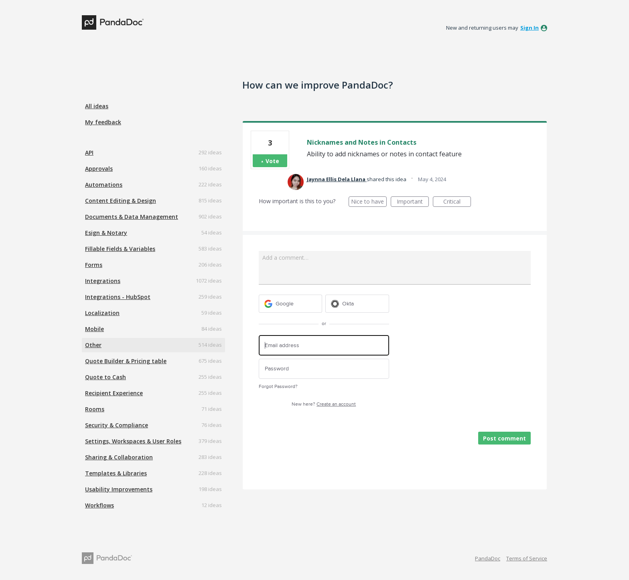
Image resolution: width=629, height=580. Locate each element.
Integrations (102, 281)
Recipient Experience (114, 393)
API (89, 152)
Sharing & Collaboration (119, 457)
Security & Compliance (116, 425)
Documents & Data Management (131, 216)
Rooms (94, 409)
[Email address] (324, 345)
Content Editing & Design (120, 200)
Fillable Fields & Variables (120, 249)
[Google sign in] (291, 304)
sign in (529, 27)
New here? (324, 404)
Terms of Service (526, 558)
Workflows (99, 505)
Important (413, 202)
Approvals (99, 168)
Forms (93, 265)
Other (93, 345)
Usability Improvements (118, 489)
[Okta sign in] (357, 304)
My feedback (103, 122)
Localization (102, 313)
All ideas (96, 106)
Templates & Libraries (116, 473)
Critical (457, 202)
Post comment (504, 438)
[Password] (324, 369)
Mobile (94, 329)
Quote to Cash (105, 377)
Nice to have (369, 202)
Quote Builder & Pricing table (125, 361)
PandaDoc (487, 558)
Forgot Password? (278, 387)
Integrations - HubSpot (117, 297)
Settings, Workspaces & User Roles (133, 441)
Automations (103, 184)
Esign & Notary (106, 232)
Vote (272, 161)
